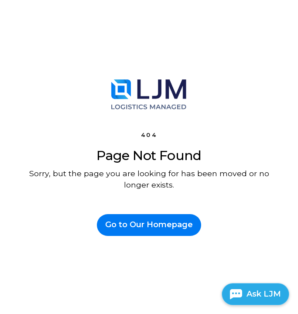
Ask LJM (264, 294)
